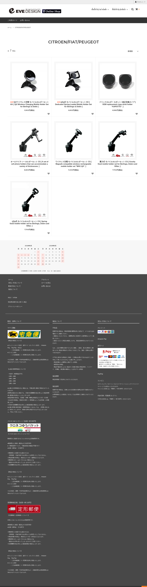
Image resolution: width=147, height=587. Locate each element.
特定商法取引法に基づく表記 (18, 299)
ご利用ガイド (12, 20)
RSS (9, 296)
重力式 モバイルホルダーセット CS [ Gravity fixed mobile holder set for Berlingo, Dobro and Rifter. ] (117, 163)
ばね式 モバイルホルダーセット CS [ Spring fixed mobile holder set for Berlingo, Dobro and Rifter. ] (29, 223)
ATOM (14, 296)
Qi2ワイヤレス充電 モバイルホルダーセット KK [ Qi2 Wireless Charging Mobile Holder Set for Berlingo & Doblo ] (29, 103)
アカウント (140, 2)
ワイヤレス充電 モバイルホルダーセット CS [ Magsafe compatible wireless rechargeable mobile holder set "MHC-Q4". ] (73, 163)
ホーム (10, 27)
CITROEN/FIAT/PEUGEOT (23, 27)
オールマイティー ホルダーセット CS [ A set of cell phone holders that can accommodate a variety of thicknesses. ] (29, 163)
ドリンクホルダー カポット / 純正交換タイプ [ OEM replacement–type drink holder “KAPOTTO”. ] (117, 103)
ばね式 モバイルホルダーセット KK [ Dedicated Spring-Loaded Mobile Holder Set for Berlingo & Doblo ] (73, 103)
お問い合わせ (25, 20)
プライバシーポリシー (15, 303)
